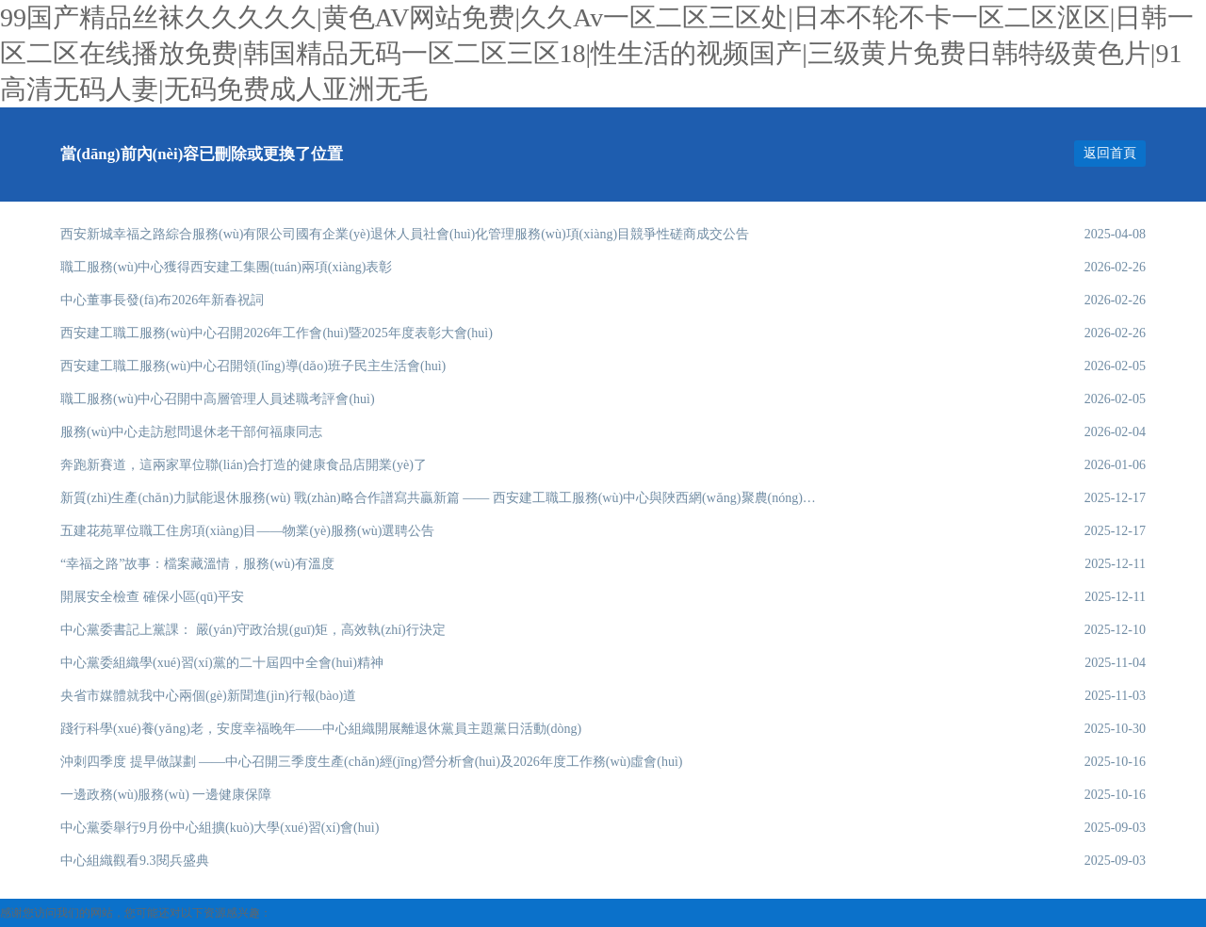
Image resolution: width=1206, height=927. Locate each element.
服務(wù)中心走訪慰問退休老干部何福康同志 (191, 432)
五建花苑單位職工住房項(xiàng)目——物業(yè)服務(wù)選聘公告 (247, 531)
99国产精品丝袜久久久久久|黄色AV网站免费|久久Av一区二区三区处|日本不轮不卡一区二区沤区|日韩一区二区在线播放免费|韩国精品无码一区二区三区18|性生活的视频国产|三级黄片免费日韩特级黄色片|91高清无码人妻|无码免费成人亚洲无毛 (597, 53)
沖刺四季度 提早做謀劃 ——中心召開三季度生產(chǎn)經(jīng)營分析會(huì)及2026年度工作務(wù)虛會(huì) (371, 762)
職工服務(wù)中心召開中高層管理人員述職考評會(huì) (217, 399)
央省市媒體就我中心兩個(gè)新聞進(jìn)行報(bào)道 (208, 696)
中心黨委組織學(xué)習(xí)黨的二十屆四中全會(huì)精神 (221, 663)
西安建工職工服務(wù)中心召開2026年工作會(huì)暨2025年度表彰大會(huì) (276, 333)
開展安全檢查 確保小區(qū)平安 (152, 597)
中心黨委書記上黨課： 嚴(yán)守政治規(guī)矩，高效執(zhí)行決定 (253, 630)
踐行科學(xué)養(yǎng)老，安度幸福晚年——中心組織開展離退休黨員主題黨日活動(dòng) (320, 729)
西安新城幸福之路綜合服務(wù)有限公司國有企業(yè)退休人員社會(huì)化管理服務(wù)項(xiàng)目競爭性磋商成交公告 (404, 234)
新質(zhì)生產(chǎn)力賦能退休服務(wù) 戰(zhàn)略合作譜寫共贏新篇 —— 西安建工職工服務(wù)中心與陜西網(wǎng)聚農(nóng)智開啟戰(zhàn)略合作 (440, 498)
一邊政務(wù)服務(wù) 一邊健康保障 (165, 795)
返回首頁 (1110, 153)
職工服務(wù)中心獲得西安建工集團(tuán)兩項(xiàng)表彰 (226, 267)
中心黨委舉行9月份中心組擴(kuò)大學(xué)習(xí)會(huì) (219, 828)
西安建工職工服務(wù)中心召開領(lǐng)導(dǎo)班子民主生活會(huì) (253, 366)
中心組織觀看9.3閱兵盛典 (134, 861)
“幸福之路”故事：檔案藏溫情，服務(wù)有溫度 (197, 564)
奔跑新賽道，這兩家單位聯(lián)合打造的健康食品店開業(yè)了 (243, 465)
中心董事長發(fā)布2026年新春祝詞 (162, 300)
